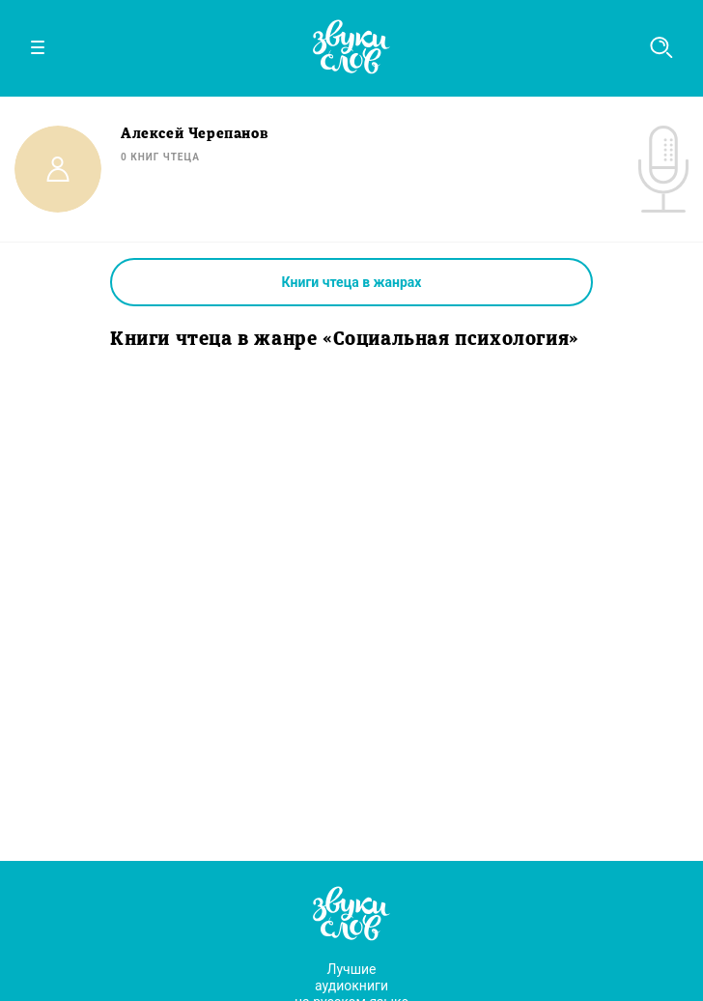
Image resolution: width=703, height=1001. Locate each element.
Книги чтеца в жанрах (352, 282)
